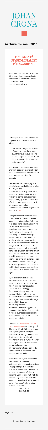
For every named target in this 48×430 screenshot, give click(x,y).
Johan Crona (24, 19)
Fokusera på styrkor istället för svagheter (24, 60)
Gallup (20, 210)
